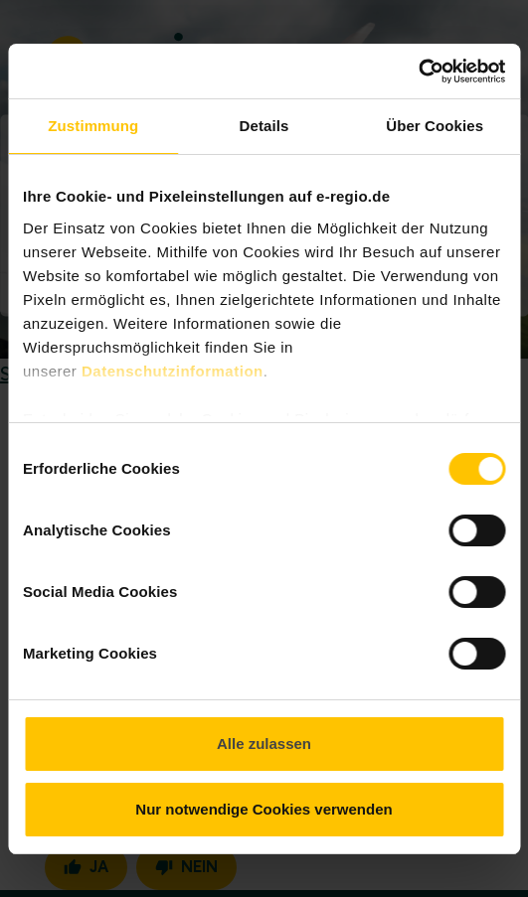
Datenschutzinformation (173, 371)
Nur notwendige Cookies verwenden (263, 809)
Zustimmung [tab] (93, 125)
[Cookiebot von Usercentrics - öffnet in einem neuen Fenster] (418, 71)
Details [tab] (264, 125)
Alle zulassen (264, 743)
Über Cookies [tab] (434, 125)
